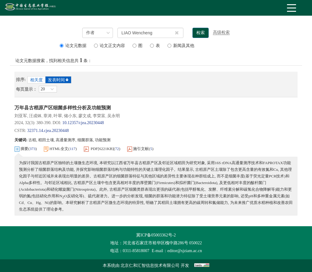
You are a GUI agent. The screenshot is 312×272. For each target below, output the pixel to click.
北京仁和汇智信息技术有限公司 (149, 265)
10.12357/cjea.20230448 (83, 122)
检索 (200, 32)
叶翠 (58, 116)
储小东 (70, 116)
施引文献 (141, 148)
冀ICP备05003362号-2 (156, 235)
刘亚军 (20, 116)
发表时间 (58, 80)
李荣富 (99, 116)
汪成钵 (35, 116)
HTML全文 (58, 148)
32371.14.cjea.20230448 (48, 130)
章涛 (47, 116)
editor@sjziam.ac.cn (184, 251)
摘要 (24, 148)
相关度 (36, 80)
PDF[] (102, 148)
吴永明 (113, 116)
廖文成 (84, 116)
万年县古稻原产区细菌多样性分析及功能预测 (62, 107)
